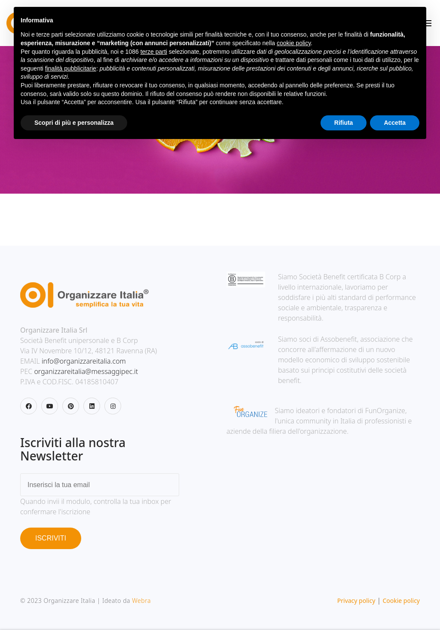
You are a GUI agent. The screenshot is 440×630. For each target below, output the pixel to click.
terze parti (154, 51)
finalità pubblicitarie (70, 68)
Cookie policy (401, 600)
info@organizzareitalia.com (84, 361)
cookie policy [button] (294, 43)
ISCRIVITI (50, 538)
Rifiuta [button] (343, 122)
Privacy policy (356, 600)
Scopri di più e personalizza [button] (73, 122)
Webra (141, 600)
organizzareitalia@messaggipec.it (86, 371)
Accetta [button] (395, 122)
